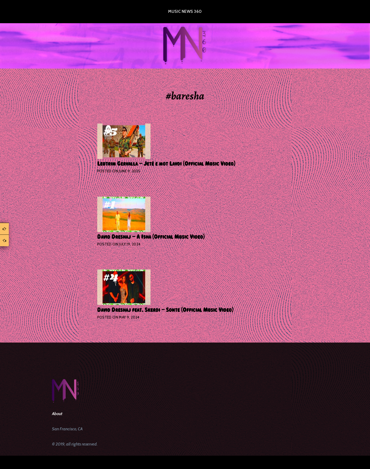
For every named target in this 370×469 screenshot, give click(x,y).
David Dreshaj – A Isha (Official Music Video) (151, 236)
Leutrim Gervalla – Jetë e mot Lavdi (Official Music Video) (166, 163)
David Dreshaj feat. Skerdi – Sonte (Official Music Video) (165, 310)
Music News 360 (185, 11)
